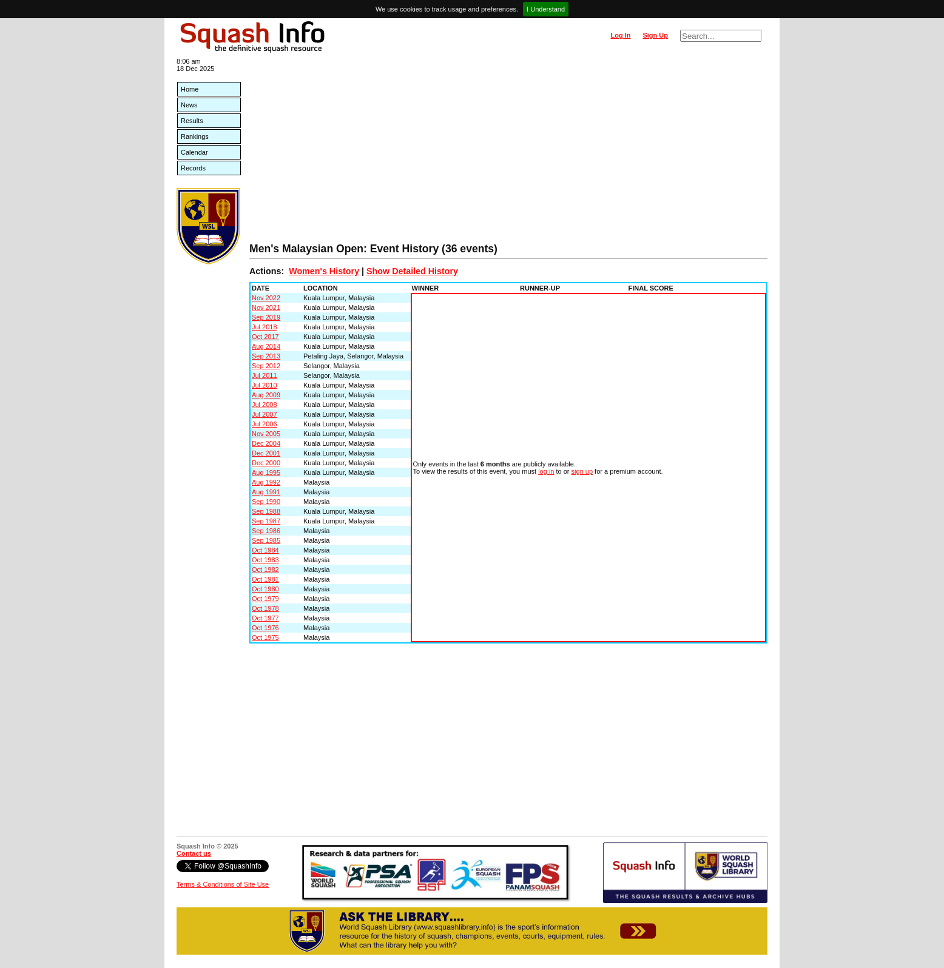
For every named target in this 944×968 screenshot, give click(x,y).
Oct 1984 (265, 550)
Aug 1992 (266, 482)
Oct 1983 (265, 559)
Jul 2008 (264, 404)
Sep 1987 (266, 521)
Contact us (194, 853)
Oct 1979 (265, 598)
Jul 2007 (264, 414)
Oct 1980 (265, 589)
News (189, 105)
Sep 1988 (266, 511)
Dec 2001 (266, 453)
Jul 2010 (264, 385)
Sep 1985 (266, 540)
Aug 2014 (266, 346)
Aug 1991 (266, 492)
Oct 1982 (265, 569)
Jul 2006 (264, 424)
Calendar (194, 152)
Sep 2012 (266, 365)
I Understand (546, 9)
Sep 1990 (266, 501)
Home (189, 89)
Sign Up (655, 35)
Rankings (195, 136)
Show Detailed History (412, 271)
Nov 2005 (266, 433)
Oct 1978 (265, 608)
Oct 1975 (265, 637)
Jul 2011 (264, 375)
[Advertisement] (508, 152)
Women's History (324, 271)
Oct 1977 (265, 618)
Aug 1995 (266, 472)
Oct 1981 (265, 579)
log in (546, 471)
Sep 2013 (266, 356)
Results (192, 120)
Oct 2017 (265, 336)
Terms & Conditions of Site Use (223, 884)
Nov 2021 (266, 307)
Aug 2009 (266, 394)
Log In (620, 35)
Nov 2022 (266, 297)
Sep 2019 (266, 317)
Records (193, 168)
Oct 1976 (265, 627)
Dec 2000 (266, 462)
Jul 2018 (264, 327)
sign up (582, 471)
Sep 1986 (266, 530)
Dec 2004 (266, 443)
